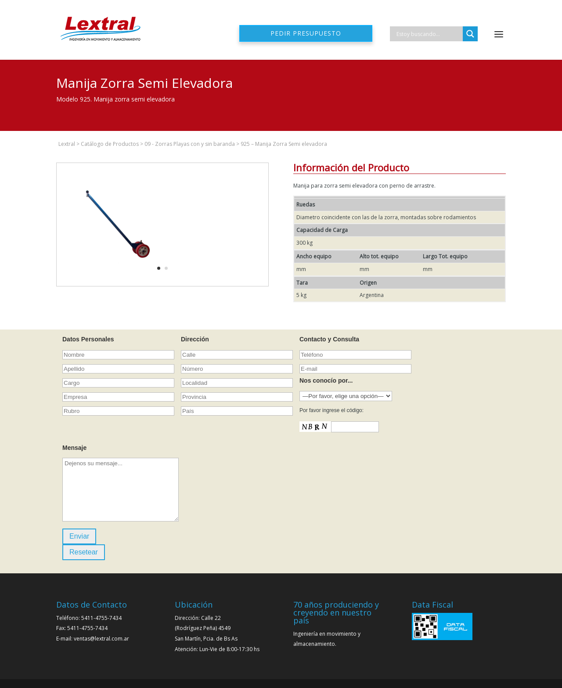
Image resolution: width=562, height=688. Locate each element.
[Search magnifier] (470, 33)
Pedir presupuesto (305, 33)
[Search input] (428, 33)
